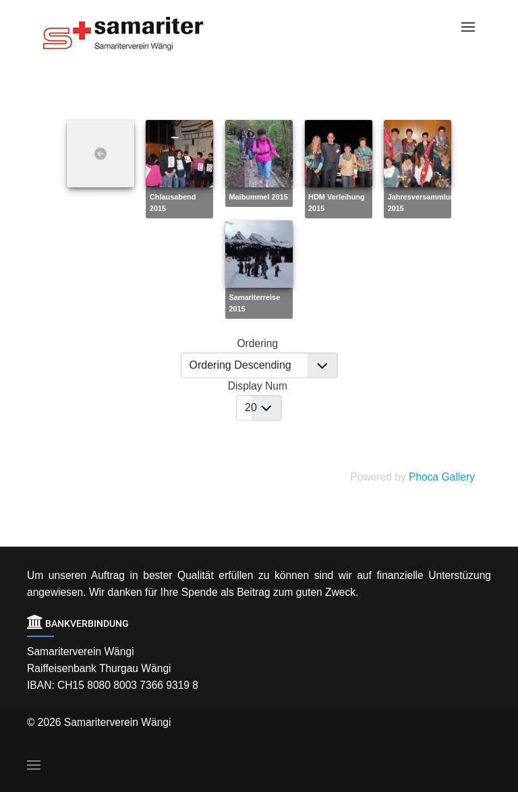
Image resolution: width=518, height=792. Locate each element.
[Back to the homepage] (134, 33)
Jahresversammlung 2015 (423, 202)
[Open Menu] (468, 27)
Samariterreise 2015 (254, 303)
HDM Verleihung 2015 (336, 202)
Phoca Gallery (442, 477)
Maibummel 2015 (258, 197)
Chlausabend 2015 (173, 202)
